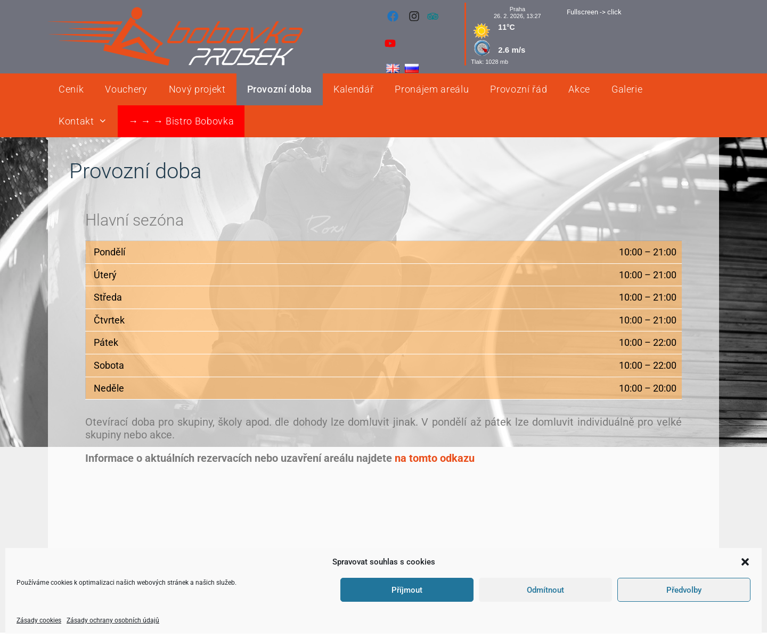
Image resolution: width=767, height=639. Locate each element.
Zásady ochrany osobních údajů (113, 620)
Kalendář (353, 89)
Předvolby (683, 590)
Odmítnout (545, 590)
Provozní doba (280, 89)
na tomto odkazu (435, 458)
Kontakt (88, 121)
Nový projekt (197, 89)
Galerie (627, 89)
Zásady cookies (39, 620)
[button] (745, 562)
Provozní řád (518, 89)
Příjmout (406, 590)
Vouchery (126, 89)
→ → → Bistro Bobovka (181, 121)
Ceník (71, 89)
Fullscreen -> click (594, 12)
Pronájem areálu (432, 89)
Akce (579, 89)
